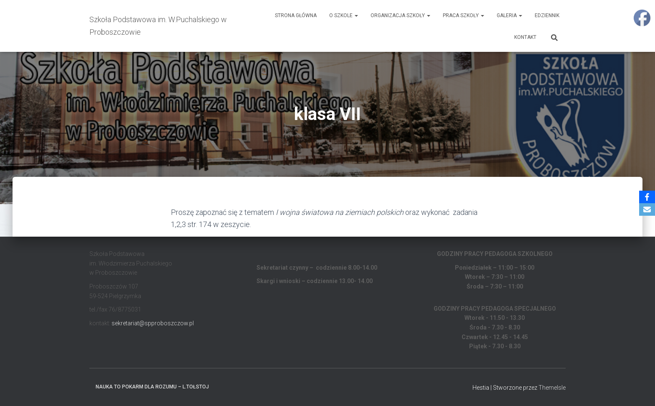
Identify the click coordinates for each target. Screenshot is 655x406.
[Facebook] (647, 197)
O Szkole (343, 15)
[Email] (647, 209)
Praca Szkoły (463, 15)
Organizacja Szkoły (400, 15)
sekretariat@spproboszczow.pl (153, 323)
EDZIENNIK (547, 15)
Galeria (509, 15)
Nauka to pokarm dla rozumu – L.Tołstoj (152, 387)
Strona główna (296, 15)
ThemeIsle (552, 387)
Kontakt (525, 37)
